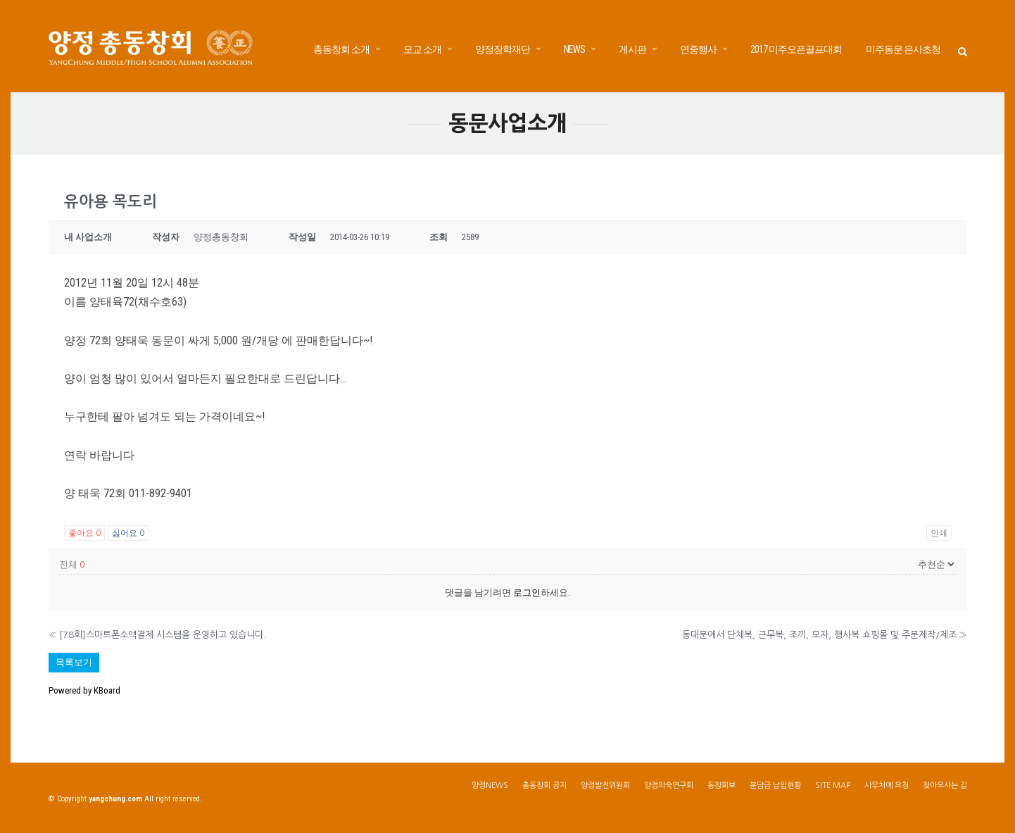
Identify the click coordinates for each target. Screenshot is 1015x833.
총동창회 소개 (341, 49)
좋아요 (84, 535)
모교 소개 (422, 49)
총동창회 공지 (544, 787)
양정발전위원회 (605, 787)
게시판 (632, 49)
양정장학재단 (502, 49)
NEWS (574, 49)
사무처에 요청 (886, 787)
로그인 (527, 594)
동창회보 (721, 787)
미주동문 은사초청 (903, 49)
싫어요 (128, 535)
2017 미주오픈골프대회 (796, 49)
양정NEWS (490, 787)
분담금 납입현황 (775, 787)
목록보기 (74, 664)
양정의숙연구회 (668, 787)
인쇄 (939, 535)
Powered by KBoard (84, 692)
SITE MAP (832, 787)
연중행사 (698, 49)
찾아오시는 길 (945, 787)
